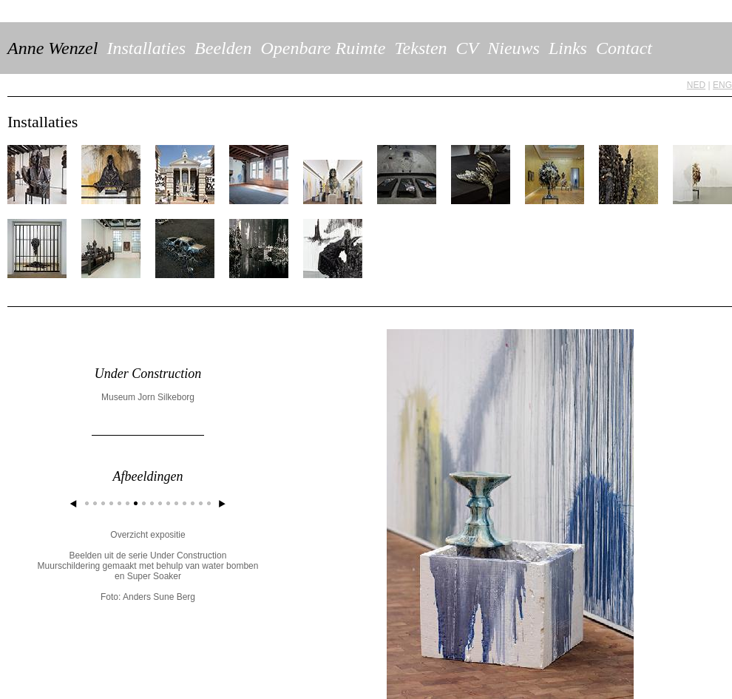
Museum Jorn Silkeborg (147, 397)
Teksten (420, 48)
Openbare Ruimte (322, 48)
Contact (624, 48)
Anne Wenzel (52, 48)
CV (467, 48)
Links (568, 48)
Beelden (222, 48)
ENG (722, 85)
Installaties (146, 48)
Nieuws (513, 48)
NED (696, 85)
